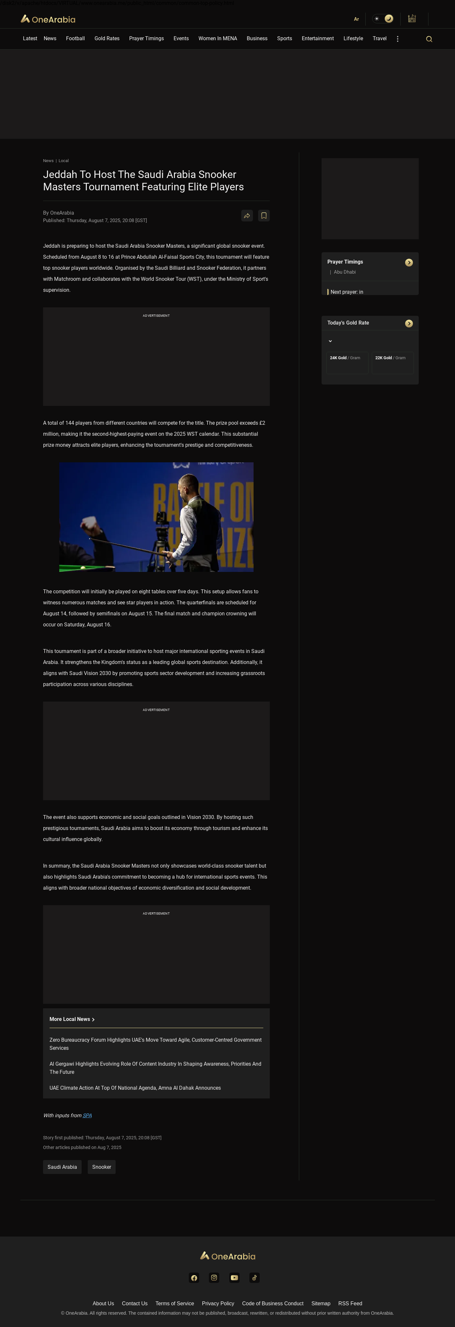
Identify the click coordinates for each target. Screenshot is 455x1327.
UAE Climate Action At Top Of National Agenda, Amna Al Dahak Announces (135, 1088)
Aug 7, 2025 (109, 1147)
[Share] (247, 215)
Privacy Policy (218, 1303)
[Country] (329, 341)
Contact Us (135, 1303)
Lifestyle (353, 38)
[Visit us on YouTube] (234, 1278)
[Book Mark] (264, 215)
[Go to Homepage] (228, 1256)
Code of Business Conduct (272, 1303)
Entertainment (318, 38)
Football (75, 38)
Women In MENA (218, 38)
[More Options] (398, 38)
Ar (356, 19)
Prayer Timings (146, 38)
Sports (284, 38)
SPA (87, 1115)
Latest (30, 38)
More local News (72, 1019)
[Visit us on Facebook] (194, 1278)
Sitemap (321, 1303)
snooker (101, 1167)
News (50, 38)
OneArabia (47, 23)
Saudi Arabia (62, 1167)
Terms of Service (174, 1303)
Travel (380, 38)
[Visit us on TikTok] (254, 1278)
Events (181, 38)
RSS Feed (350, 1303)
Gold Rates (107, 38)
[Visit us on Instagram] (214, 1278)
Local (64, 160)
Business (257, 38)
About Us (103, 1303)
